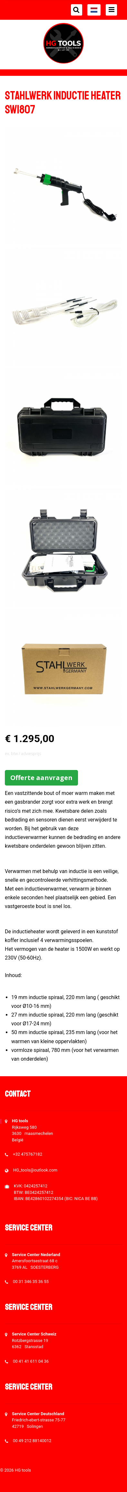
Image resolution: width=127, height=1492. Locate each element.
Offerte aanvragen (41, 777)
